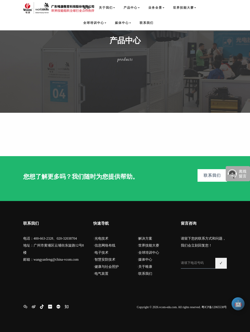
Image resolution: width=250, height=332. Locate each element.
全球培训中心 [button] (94, 23)
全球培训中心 (148, 252)
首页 (86, 8)
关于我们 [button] (107, 8)
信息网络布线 (105, 245)
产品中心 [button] (132, 8)
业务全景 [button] (156, 8)
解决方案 (145, 238)
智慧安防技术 (105, 259)
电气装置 (101, 273)
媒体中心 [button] (123, 23)
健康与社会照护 (107, 266)
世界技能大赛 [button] (184, 8)
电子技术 (101, 252)
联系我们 (147, 23)
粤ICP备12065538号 (214, 307)
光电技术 (101, 238)
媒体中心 (145, 259)
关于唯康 (145, 266)
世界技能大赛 (148, 245)
